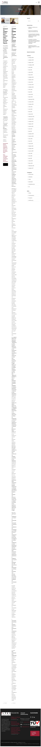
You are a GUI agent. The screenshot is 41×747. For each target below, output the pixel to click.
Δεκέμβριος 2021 (30, 121)
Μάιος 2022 (30, 112)
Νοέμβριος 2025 (30, 62)
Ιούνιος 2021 (30, 129)
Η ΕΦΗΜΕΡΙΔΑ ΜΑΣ (31, 184)
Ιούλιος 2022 (30, 107)
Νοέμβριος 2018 (30, 146)
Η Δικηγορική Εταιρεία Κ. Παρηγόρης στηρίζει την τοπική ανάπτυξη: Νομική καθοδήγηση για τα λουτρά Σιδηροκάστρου (34, 36)
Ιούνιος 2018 (30, 156)
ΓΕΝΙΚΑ (5, 703)
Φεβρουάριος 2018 (31, 166)
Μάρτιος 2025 (30, 75)
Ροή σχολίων (30, 198)
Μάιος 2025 (30, 70)
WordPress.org (30, 200)
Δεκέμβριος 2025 (31, 60)
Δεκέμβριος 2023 (31, 87)
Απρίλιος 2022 (30, 114)
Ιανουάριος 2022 (30, 119)
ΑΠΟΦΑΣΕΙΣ (30, 177)
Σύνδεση (29, 193)
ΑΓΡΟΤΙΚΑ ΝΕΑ (30, 174)
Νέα (29, 187)
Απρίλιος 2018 (30, 161)
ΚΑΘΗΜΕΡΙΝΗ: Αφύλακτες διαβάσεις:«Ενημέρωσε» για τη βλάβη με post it (33, 47)
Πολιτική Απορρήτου (35, 744)
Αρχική (17, 744)
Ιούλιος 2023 (30, 89)
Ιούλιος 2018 (30, 153)
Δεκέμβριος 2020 (31, 134)
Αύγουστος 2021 (30, 126)
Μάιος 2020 (30, 141)
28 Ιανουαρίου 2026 (14, 720)
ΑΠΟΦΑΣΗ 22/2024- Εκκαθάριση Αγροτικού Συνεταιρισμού (14, 35)
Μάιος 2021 (30, 131)
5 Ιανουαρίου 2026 (14, 726)
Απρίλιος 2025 (30, 72)
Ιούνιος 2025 (30, 67)
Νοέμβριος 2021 (30, 124)
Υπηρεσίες (21, 744)
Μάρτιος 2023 (30, 97)
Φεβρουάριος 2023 (31, 99)
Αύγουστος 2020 (30, 136)
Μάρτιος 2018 (30, 163)
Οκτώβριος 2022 (30, 104)
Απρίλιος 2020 (30, 144)
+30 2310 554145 (26, 722)
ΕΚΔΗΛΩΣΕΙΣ (30, 182)
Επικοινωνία (30, 744)
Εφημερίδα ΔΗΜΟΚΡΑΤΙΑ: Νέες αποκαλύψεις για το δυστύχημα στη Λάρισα (5, 36)
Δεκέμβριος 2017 (30, 168)
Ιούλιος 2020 (30, 139)
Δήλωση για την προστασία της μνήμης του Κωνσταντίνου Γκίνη (33, 32)
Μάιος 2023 (30, 92)
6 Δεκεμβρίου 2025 (14, 734)
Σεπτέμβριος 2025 (31, 65)
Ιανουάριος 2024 (31, 85)
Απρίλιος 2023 (30, 94)
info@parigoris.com (25, 727)
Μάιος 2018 (30, 158)
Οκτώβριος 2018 (30, 148)
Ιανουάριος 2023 (30, 102)
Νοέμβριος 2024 (30, 80)
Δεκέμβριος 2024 (31, 77)
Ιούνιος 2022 (30, 109)
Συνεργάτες (25, 744)
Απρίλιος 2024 (30, 82)
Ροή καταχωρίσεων (31, 195)
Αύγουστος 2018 (30, 151)
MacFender (23, 742)
